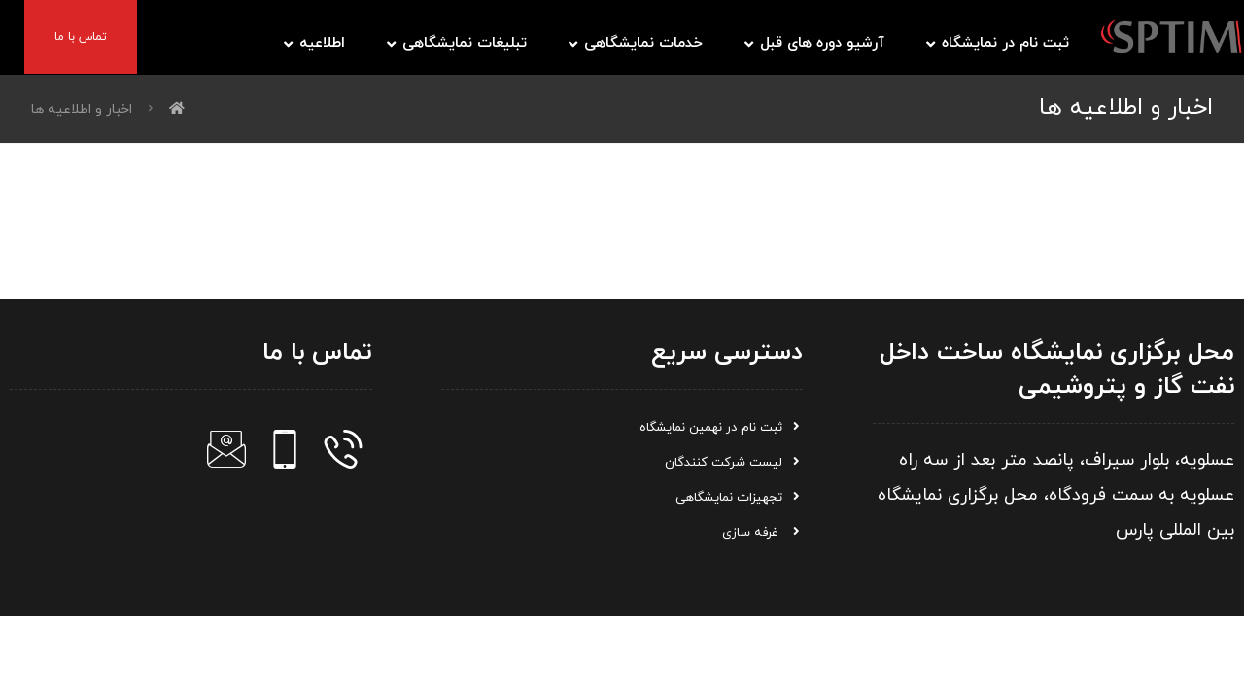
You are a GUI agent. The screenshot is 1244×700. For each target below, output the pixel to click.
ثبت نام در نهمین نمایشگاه (721, 428)
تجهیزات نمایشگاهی (739, 498)
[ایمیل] (226, 448)
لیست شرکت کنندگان (734, 463)
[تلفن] (343, 448)
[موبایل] (285, 448)
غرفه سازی (762, 533)
